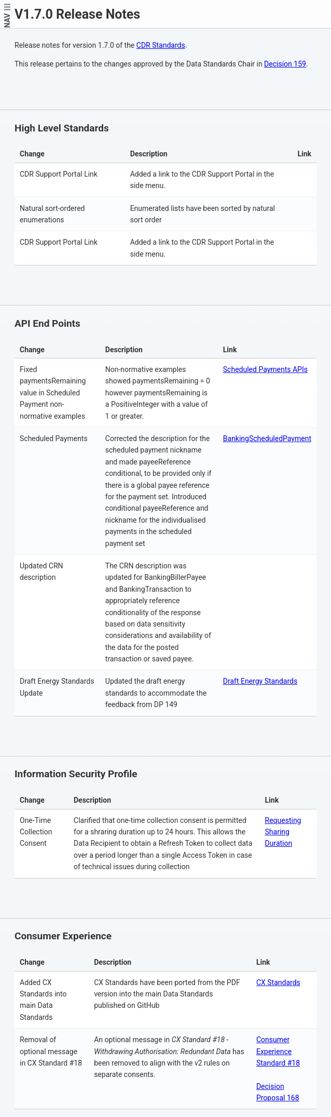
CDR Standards (160, 45)
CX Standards (278, 982)
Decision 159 (285, 64)
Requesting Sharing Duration (283, 832)
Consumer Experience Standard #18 (278, 1051)
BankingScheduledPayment (267, 438)
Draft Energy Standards (260, 681)
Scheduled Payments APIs (265, 369)
